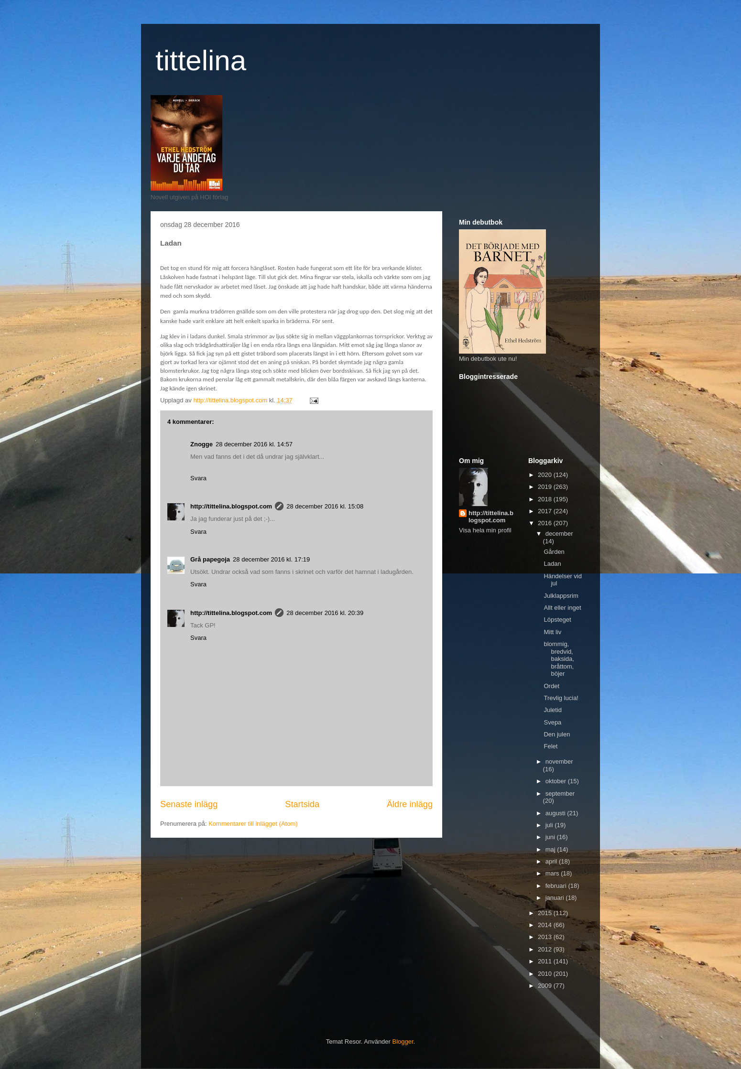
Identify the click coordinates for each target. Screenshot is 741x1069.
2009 (546, 985)
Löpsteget (557, 619)
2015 (546, 913)
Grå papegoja (210, 559)
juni (551, 837)
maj (551, 849)
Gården (554, 551)
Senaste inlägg (189, 804)
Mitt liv (552, 632)
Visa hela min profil (485, 530)
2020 (546, 474)
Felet (550, 746)
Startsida (302, 804)
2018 (546, 499)
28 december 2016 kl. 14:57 (254, 444)
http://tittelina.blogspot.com (231, 506)
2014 (546, 925)
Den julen (557, 734)
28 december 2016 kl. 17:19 (271, 559)
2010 (546, 973)
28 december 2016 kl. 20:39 (324, 612)
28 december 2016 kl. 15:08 (324, 506)
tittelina (200, 60)
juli (550, 825)
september (560, 793)
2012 (546, 949)
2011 (546, 961)
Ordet (551, 686)
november (559, 761)
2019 (546, 486)
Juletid (553, 709)
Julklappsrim (561, 595)
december (559, 533)
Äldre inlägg (410, 804)
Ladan (552, 563)
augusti (556, 813)
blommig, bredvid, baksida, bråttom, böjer (559, 658)
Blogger (403, 1041)
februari (556, 885)
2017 (546, 511)
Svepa (552, 722)
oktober (556, 781)
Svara (198, 478)
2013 (546, 936)
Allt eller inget (562, 607)
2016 (546, 523)
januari (555, 897)
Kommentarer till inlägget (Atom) (252, 823)
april (552, 861)
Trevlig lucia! (561, 698)
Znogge (201, 444)
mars (553, 873)
